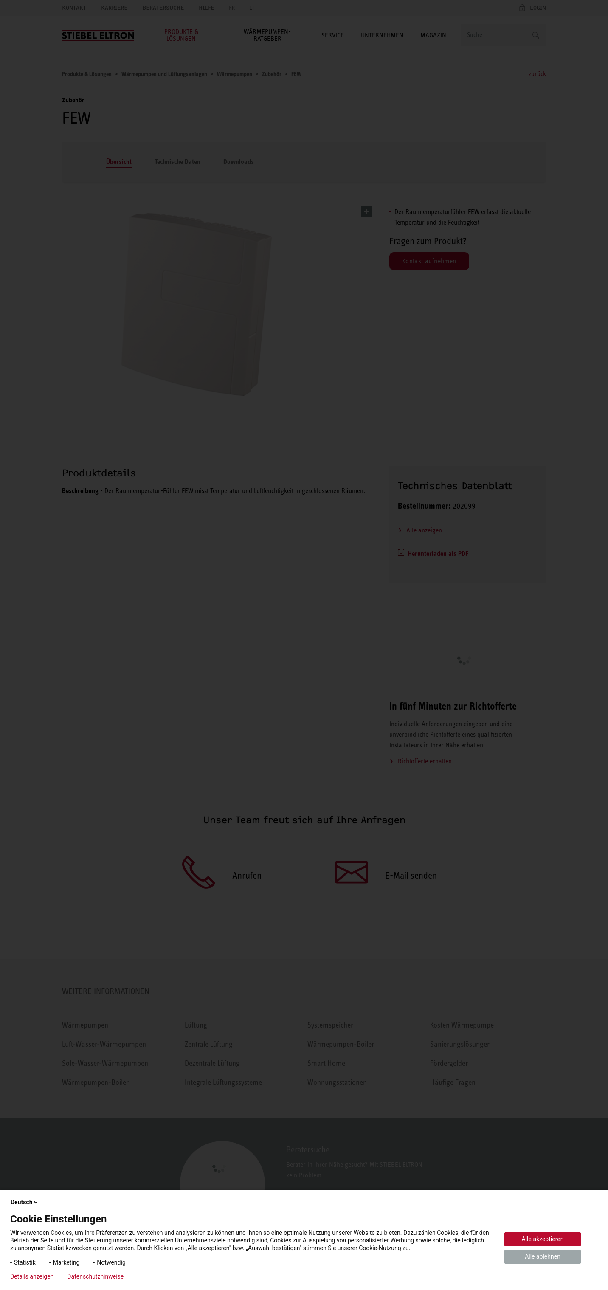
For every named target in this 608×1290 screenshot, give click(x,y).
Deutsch (25, 1202)
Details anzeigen (31, 1276)
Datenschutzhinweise (95, 1276)
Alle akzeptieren (543, 1239)
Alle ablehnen (542, 1256)
